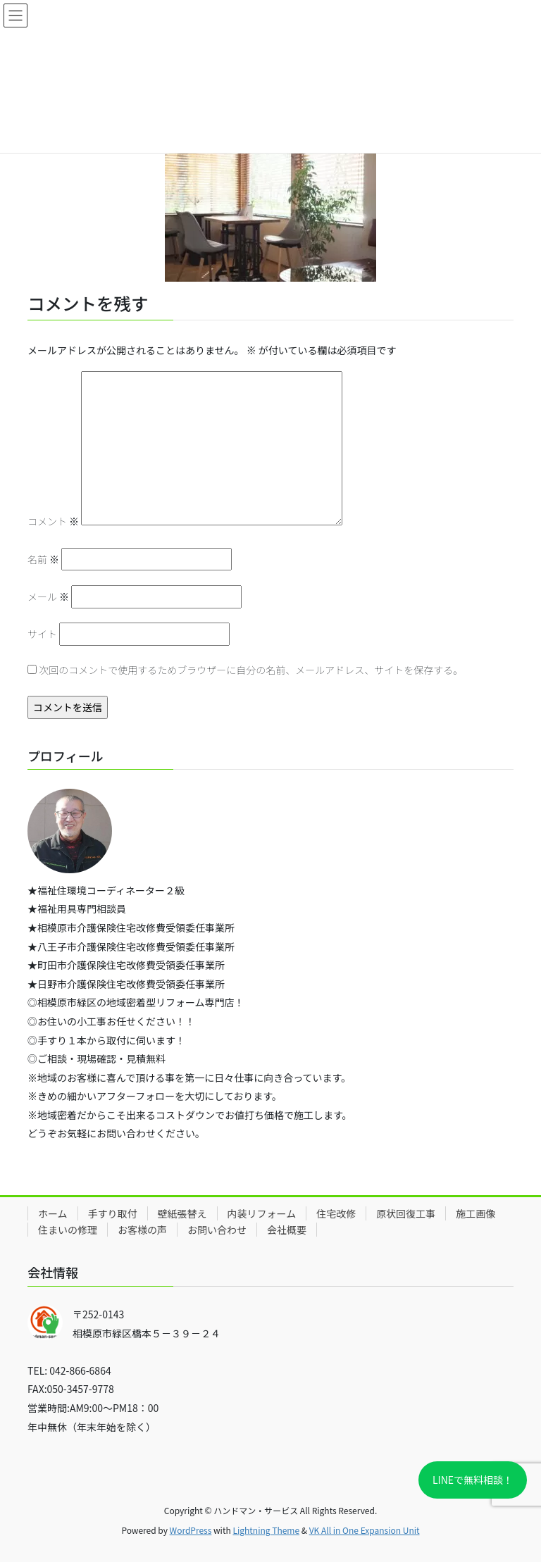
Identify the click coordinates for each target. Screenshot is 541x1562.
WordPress (191, 1530)
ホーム (53, 1213)
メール (48, 596)
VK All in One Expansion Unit (364, 1530)
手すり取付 (112, 1213)
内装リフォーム (262, 1213)
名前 (43, 559)
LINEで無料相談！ (473, 1480)
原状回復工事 (405, 1213)
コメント (53, 521)
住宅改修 (336, 1213)
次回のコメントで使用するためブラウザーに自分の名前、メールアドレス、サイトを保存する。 (251, 670)
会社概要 (286, 1230)
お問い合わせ (217, 1230)
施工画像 (475, 1213)
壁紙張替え (182, 1213)
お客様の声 (142, 1230)
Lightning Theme (265, 1530)
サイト (42, 634)
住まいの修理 (67, 1230)
